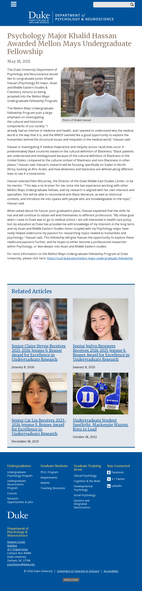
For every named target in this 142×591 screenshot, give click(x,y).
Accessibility (111, 571)
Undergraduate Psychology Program (20, 473)
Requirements (49, 477)
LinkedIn (116, 486)
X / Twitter (118, 479)
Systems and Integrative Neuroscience (82, 504)
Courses (12, 493)
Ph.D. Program (49, 472)
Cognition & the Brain (87, 481)
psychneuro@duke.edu (21, 564)
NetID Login (71, 579)
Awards (45, 482)
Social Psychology (84, 495)
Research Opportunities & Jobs (20, 500)
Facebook (117, 472)
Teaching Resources (52, 488)
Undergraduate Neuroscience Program (16, 484)
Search (132, 4)
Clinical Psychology (85, 475)
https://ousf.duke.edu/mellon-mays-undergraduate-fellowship (90, 258)
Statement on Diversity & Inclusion (78, 571)
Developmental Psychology (83, 488)
